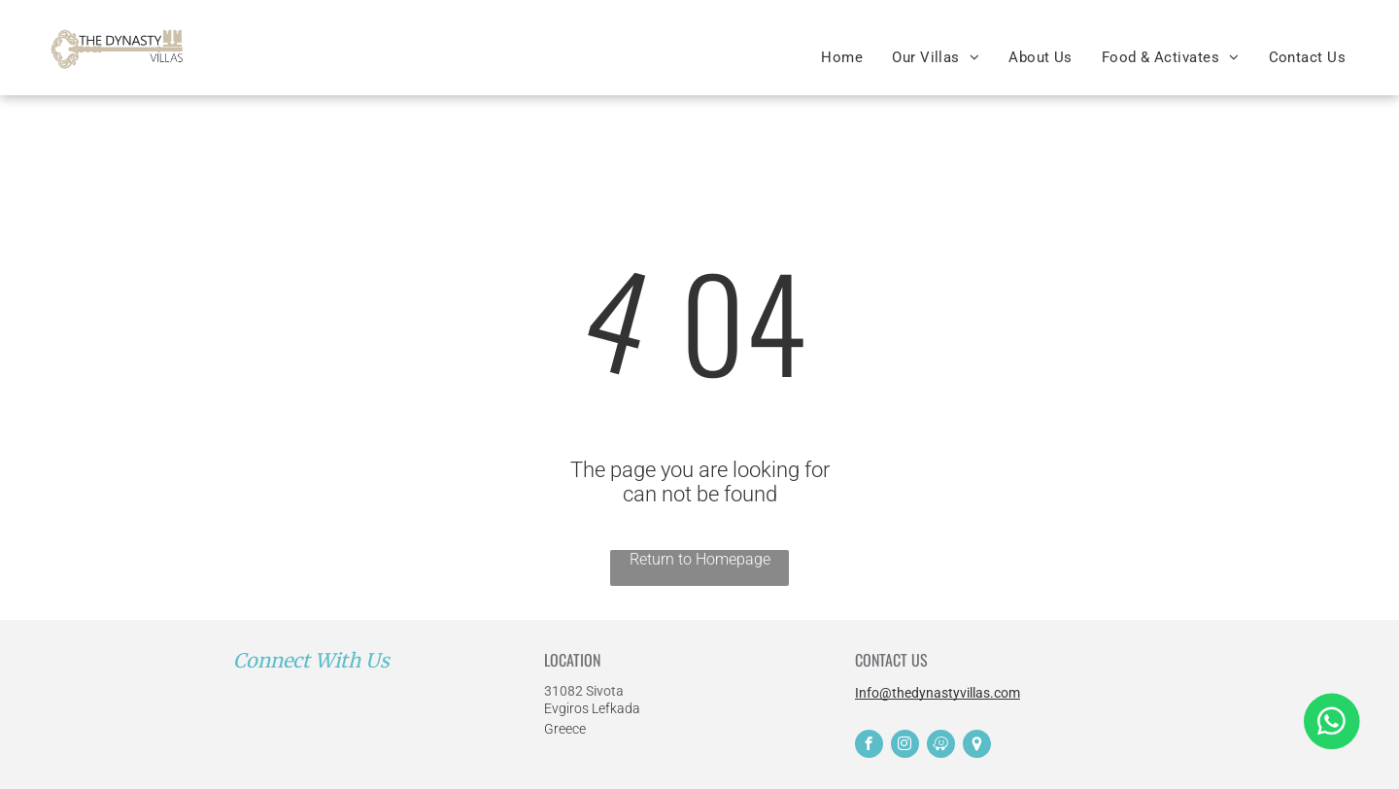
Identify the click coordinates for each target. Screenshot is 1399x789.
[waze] (941, 746)
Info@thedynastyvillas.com (937, 693)
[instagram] (905, 746)
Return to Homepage (700, 559)
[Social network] (977, 746)
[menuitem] (841, 57)
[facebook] (869, 746)
